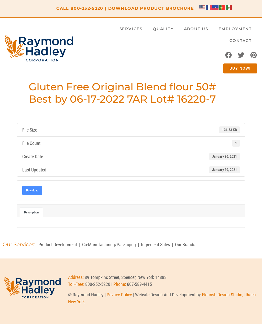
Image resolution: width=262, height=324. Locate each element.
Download (32, 190)
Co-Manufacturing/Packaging (109, 244)
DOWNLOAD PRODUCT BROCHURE (151, 8)
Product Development (57, 244)
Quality (163, 28)
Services (131, 28)
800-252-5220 (87, 8)
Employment (235, 28)
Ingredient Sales (155, 244)
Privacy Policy (119, 294)
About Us (196, 28)
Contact (241, 40)
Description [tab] (31, 212)
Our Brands (185, 244)
